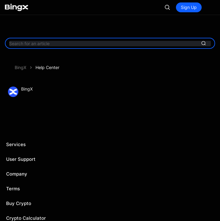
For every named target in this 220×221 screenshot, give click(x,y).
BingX (20, 67)
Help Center (47, 67)
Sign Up (189, 7)
